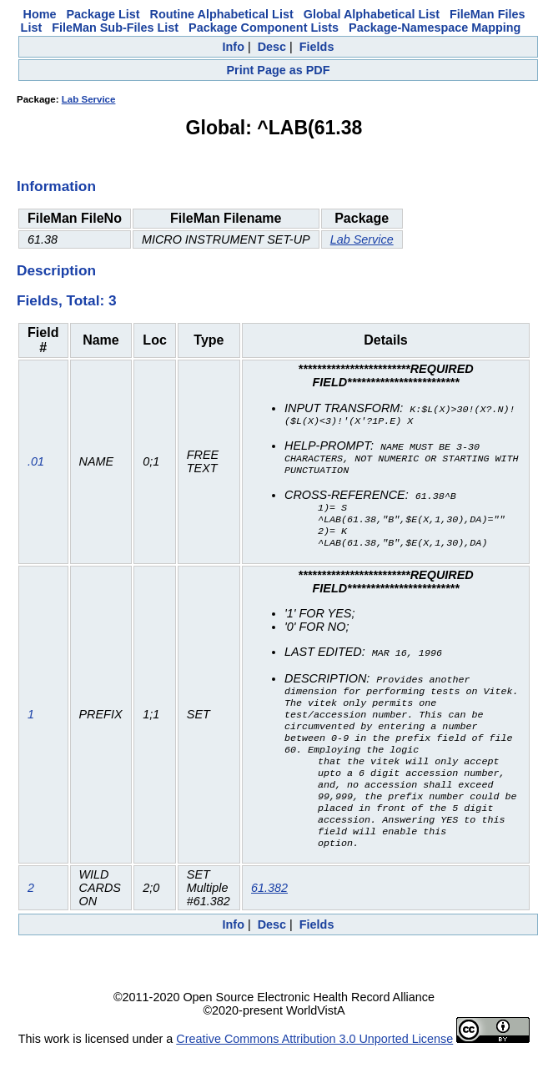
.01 (36, 466)
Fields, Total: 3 (67, 300)
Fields (316, 46)
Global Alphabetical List (372, 14)
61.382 (269, 918)
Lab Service (89, 99)
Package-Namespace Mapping (434, 27)
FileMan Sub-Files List (115, 27)
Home (40, 14)
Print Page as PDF (278, 70)
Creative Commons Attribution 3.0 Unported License (314, 1069)
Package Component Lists (264, 27)
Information (56, 186)
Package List (103, 14)
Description (56, 270)
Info (233, 46)
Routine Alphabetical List (222, 14)
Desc (272, 46)
